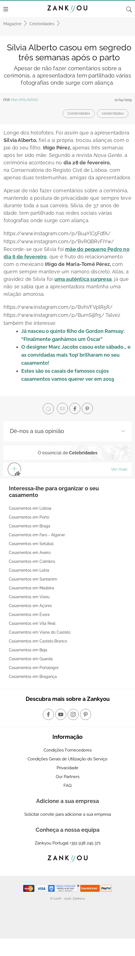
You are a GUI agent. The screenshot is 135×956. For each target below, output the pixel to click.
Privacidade (67, 767)
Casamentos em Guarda (31, 659)
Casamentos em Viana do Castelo (39, 632)
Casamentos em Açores (30, 605)
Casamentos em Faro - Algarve (37, 535)
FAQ (67, 785)
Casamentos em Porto (29, 517)
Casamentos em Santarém (33, 579)
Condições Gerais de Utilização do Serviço (67, 758)
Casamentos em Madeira (31, 588)
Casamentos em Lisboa (30, 508)
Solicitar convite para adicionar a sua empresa (67, 814)
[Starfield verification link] (64, 887)
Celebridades (41, 23)
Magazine (12, 23)
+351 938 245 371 (85, 843)
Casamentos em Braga (29, 526)
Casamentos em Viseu (29, 597)
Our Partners (68, 776)
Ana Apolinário (24, 100)
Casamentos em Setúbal (31, 544)
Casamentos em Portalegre (34, 667)
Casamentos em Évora (29, 614)
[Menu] (5, 9)
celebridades (113, 113)
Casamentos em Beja (28, 650)
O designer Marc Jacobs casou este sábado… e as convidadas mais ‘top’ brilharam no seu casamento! (76, 355)
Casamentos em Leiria (29, 570)
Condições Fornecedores (68, 750)
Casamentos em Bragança (33, 676)
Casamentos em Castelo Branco (38, 641)
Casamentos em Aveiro (30, 552)
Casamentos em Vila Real (32, 623)
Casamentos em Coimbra (32, 561)
